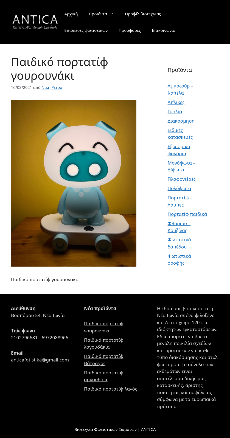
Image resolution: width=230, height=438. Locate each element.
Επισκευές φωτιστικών (86, 30)
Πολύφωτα (179, 188)
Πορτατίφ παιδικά (187, 214)
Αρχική (71, 13)
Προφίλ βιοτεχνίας (143, 13)
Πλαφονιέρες (182, 179)
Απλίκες (176, 102)
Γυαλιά (175, 111)
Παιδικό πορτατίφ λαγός (110, 389)
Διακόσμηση (181, 121)
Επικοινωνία (163, 30)
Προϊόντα (104, 13)
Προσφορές (130, 30)
